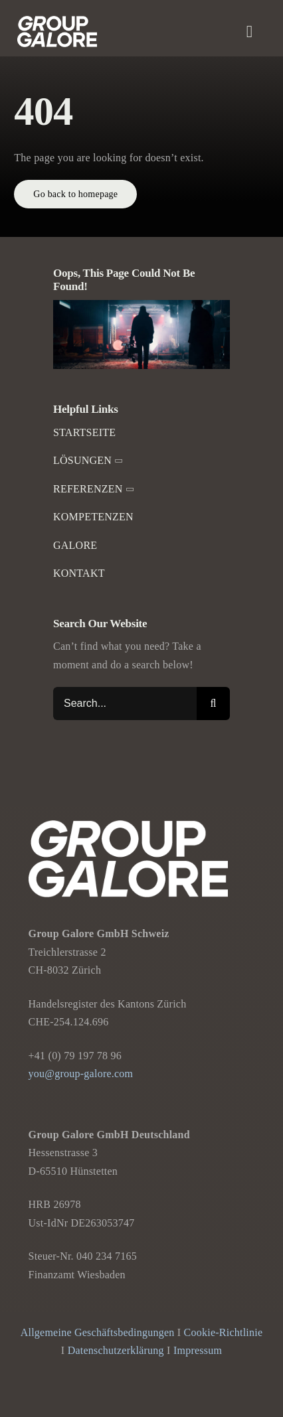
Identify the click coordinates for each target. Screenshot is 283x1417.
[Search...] (125, 703)
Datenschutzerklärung (116, 1350)
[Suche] (213, 703)
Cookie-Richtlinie (223, 1332)
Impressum (197, 1350)
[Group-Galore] (57, 21)
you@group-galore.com (81, 1073)
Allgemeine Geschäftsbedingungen (98, 1332)
